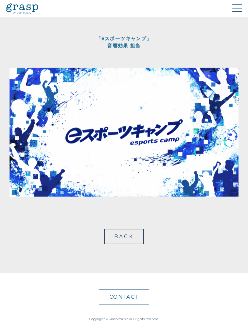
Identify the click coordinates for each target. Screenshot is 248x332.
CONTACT (124, 297)
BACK (124, 236)
